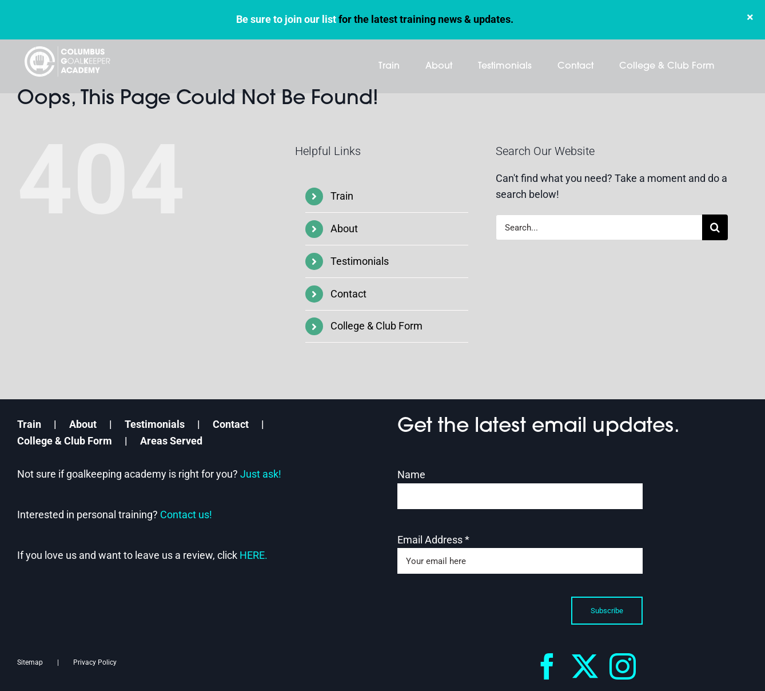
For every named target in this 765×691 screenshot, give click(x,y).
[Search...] (599, 227)
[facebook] (547, 666)
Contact (348, 294)
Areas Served (171, 441)
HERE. (254, 555)
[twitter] (585, 666)
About (344, 229)
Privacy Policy (95, 662)
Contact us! (186, 515)
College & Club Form (376, 326)
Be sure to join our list (286, 19)
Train (341, 196)
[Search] (715, 227)
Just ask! (260, 474)
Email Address (433, 540)
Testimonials (359, 261)
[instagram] (622, 666)
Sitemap (30, 662)
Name (411, 474)
